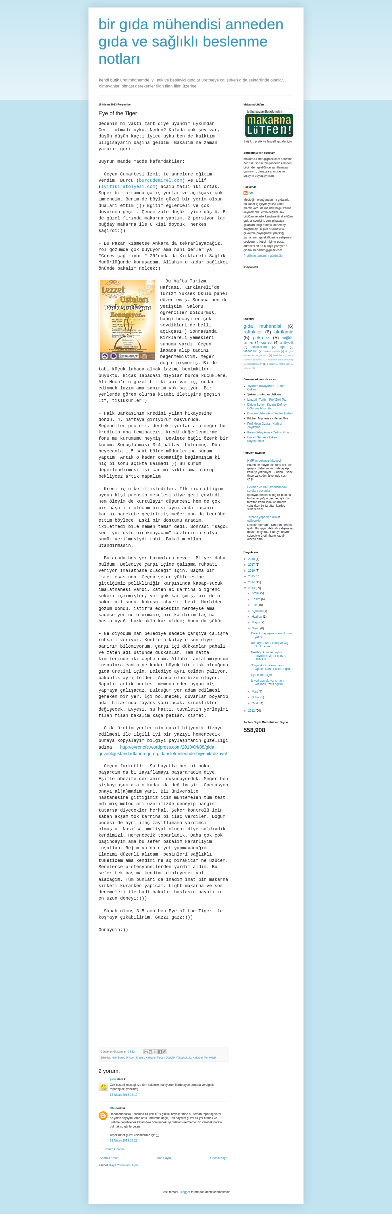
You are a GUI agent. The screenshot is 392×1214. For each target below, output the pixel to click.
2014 (252, 582)
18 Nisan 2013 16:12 (124, 1095)
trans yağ (285, 363)
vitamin (247, 368)
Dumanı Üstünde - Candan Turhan (270, 413)
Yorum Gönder (114, 1149)
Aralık (256, 593)
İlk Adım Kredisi (135, 1057)
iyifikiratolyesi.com (128, 186)
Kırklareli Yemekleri (204, 1057)
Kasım (256, 599)
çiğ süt (266, 342)
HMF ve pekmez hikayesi (264, 460)
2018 (252, 559)
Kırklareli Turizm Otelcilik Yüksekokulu (168, 1057)
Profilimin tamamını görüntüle (263, 255)
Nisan (256, 628)
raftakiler (253, 331)
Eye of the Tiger (261, 675)
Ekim (255, 605)
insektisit (277, 355)
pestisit (270, 363)
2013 (252, 588)
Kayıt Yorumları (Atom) (124, 1165)
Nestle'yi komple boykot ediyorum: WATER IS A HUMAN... (268, 656)
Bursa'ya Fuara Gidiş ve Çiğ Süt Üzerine (269, 644)
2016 (252, 570)
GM (112, 1108)
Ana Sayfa (164, 1158)
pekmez (261, 337)
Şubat (256, 697)
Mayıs (256, 622)
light (283, 347)
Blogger (185, 1192)
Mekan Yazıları (272, 351)
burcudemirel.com (160, 180)
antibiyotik (287, 342)
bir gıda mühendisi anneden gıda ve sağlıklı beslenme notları (191, 41)
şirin (113, 1079)
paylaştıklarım (255, 363)
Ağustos (258, 611)
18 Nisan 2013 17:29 (124, 1140)
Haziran (257, 616)
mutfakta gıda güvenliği (281, 359)
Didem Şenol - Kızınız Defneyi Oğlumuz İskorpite (267, 406)
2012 (252, 710)
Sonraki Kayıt (109, 1158)
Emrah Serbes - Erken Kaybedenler (262, 439)
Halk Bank (118, 1057)
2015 (252, 576)
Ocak (256, 703)
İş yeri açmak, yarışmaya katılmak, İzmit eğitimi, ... (269, 682)
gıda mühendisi (262, 326)
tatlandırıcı (251, 351)
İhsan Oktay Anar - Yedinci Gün (268, 432)
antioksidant (260, 347)
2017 (252, 564)
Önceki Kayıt (218, 1158)
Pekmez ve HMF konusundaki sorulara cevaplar (267, 488)
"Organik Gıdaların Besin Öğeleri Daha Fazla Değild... (271, 667)
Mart (255, 691)
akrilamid (284, 331)
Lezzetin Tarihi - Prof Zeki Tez (266, 399)
